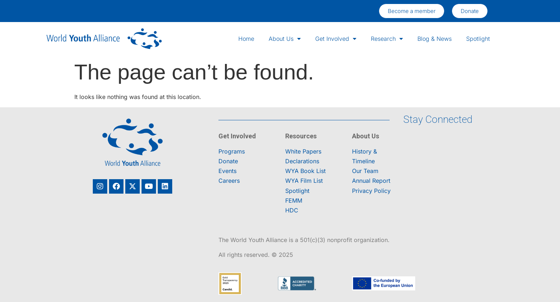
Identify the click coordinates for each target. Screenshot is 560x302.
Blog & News (434, 38)
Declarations (302, 161)
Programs (231, 151)
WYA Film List (304, 180)
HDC (291, 210)
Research (387, 38)
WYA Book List (305, 170)
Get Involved (335, 38)
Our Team (365, 170)
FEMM (293, 200)
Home (246, 38)
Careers (229, 180)
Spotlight (478, 38)
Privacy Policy (371, 190)
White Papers (303, 151)
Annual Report (371, 180)
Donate (228, 161)
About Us (285, 38)
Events (227, 170)
